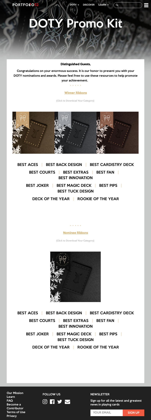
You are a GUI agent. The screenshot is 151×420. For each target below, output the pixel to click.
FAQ (10, 401)
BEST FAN (105, 172)
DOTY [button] (74, 5)
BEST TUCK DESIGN (76, 191)
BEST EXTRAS (75, 172)
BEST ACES (27, 165)
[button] (146, 5)
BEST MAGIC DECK (74, 186)
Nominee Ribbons (75, 233)
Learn (11, 397)
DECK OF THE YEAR (51, 199)
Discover (89, 5)
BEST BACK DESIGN (64, 165)
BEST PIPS (108, 186)
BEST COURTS (42, 172)
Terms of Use (16, 412)
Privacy (12, 416)
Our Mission (15, 393)
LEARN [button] (103, 5)
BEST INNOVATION (75, 178)
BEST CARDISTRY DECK (112, 165)
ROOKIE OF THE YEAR (98, 199)
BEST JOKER (37, 186)
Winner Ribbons (75, 93)
